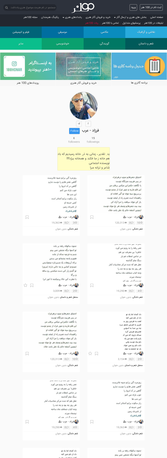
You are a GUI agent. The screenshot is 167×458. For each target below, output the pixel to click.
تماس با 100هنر (110, 23)
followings (93, 142)
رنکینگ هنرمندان (50, 17)
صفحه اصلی (156, 17)
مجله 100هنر (30, 17)
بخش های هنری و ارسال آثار (130, 17)
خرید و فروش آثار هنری (98, 17)
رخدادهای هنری (72, 17)
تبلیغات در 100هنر (153, 23)
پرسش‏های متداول (131, 23)
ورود (133, 7)
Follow (74, 131)
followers (74, 142)
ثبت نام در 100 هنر (151, 7)
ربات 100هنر (91, 23)
